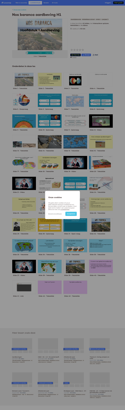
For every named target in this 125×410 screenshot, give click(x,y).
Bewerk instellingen (55, 214)
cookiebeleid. (65, 209)
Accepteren (71, 214)
